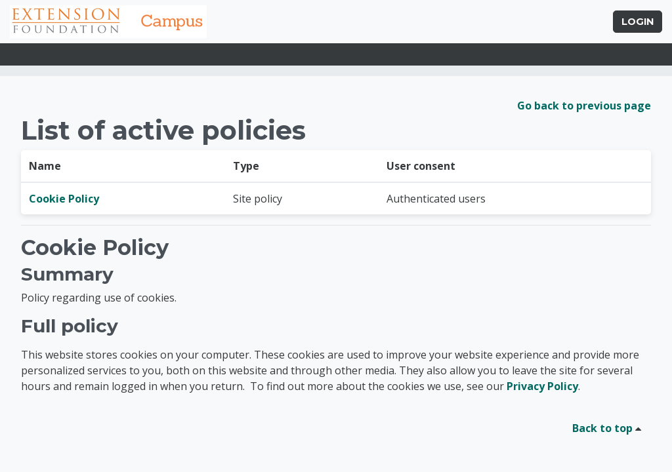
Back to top (609, 428)
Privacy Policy (542, 386)
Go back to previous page (584, 105)
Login (637, 22)
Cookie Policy (64, 198)
